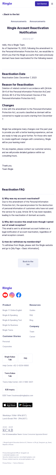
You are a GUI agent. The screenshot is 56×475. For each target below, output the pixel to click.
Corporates (7, 346)
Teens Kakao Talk (10, 374)
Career (32, 337)
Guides (32, 310)
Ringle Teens (8, 330)
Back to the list (28, 263)
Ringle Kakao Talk (10, 358)
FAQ (31, 315)
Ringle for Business (10, 325)
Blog (31, 320)
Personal (6, 342)
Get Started (42, 4)
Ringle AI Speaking (10, 315)
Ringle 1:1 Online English (12, 310)
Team (32, 332)
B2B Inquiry (10, 390)
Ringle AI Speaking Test (12, 320)
